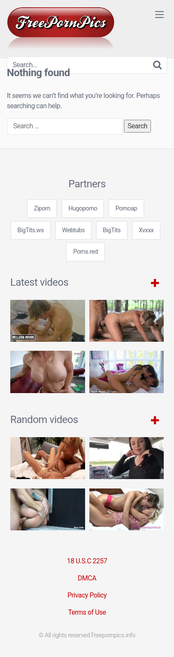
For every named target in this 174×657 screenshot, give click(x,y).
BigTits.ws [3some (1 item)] (31, 230)
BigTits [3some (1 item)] (112, 230)
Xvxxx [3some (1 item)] (146, 230)
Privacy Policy (87, 595)
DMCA (87, 578)
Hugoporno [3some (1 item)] (82, 208)
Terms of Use (87, 612)
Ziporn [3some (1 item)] (42, 208)
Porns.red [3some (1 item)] (85, 251)
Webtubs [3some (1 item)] (73, 230)
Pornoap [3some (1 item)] (126, 208)
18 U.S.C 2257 (87, 561)
